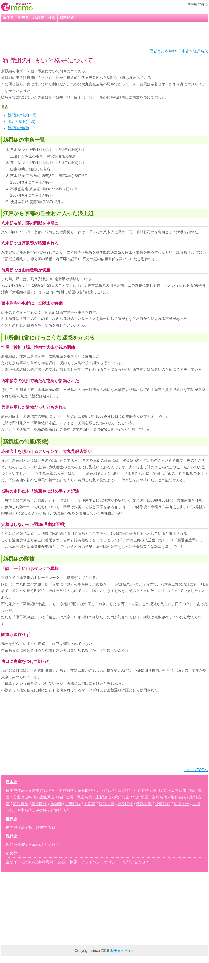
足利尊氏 (20, 804)
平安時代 (73, 804)
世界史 (23, 18)
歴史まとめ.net (162, 51)
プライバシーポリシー (100, 862)
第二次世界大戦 (41, 827)
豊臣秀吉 (47, 797)
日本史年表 (15, 790)
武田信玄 (122, 797)
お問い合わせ (134, 862)
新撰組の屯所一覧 (22, 115)
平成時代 (66, 790)
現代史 (38, 18)
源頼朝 (56, 804)
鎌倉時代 (39, 804)
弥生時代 (24, 810)
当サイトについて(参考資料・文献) (36, 862)
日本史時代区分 (41, 790)
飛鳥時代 (162, 804)
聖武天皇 (144, 804)
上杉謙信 (103, 797)
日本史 (8, 18)
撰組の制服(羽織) (22, 122)
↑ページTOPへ (196, 770)
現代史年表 (15, 845)
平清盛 (89, 804)
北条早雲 (140, 797)
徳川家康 (160, 790)
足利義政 (178, 797)
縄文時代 (58, 810)
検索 (51, 18)
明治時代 (122, 790)
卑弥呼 (41, 810)
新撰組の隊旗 (18, 128)
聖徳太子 (181, 804)
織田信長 (66, 797)
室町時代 (159, 797)
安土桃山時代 (24, 797)
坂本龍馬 (178, 790)
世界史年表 (15, 827)
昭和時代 (85, 790)
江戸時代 (200, 51)
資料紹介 (66, 18)
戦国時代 (84, 797)
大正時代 (104, 790)
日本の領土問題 (41, 845)
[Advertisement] (99, 35)
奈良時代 (125, 804)
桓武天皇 (106, 804)
